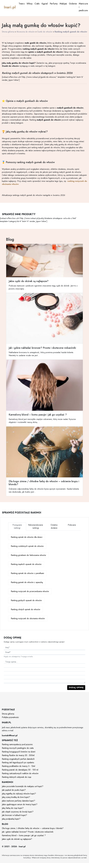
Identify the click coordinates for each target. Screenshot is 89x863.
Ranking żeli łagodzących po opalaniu (18, 762)
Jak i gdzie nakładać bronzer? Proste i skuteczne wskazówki (27, 831)
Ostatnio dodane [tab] (54, 526)
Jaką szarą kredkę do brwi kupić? (16, 797)
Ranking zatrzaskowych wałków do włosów (20, 773)
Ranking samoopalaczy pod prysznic (17, 744)
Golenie (73, 3)
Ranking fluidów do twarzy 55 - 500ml (18, 755)
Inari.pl (10, 7)
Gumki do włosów (44, 31)
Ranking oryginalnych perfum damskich (18, 759)
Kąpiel (45, 3)
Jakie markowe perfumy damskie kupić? (18, 800)
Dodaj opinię (76, 687)
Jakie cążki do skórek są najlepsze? (17, 839)
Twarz (22, 3)
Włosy (30, 3)
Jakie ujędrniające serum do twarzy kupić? (19, 804)
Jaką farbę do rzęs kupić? (13, 808)
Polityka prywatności (10, 717)
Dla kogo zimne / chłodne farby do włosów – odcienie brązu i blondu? (32, 828)
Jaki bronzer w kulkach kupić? (14, 815)
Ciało (37, 3)
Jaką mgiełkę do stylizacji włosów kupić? (19, 793)
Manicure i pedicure (83, 7)
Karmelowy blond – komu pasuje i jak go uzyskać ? (24, 835)
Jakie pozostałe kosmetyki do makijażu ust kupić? (22, 786)
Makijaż (63, 3)
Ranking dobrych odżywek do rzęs (16, 777)
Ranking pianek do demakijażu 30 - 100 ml (20, 769)
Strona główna (8, 31)
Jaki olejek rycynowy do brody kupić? (17, 811)
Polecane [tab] (72, 524)
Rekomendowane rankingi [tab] (35, 526)
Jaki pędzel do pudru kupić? (14, 790)
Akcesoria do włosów (25, 31)
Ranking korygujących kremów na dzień (18, 751)
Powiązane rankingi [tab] (17, 526)
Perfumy (54, 3)
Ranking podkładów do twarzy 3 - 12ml (18, 766)
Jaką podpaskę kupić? (11, 818)
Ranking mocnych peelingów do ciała (18, 748)
